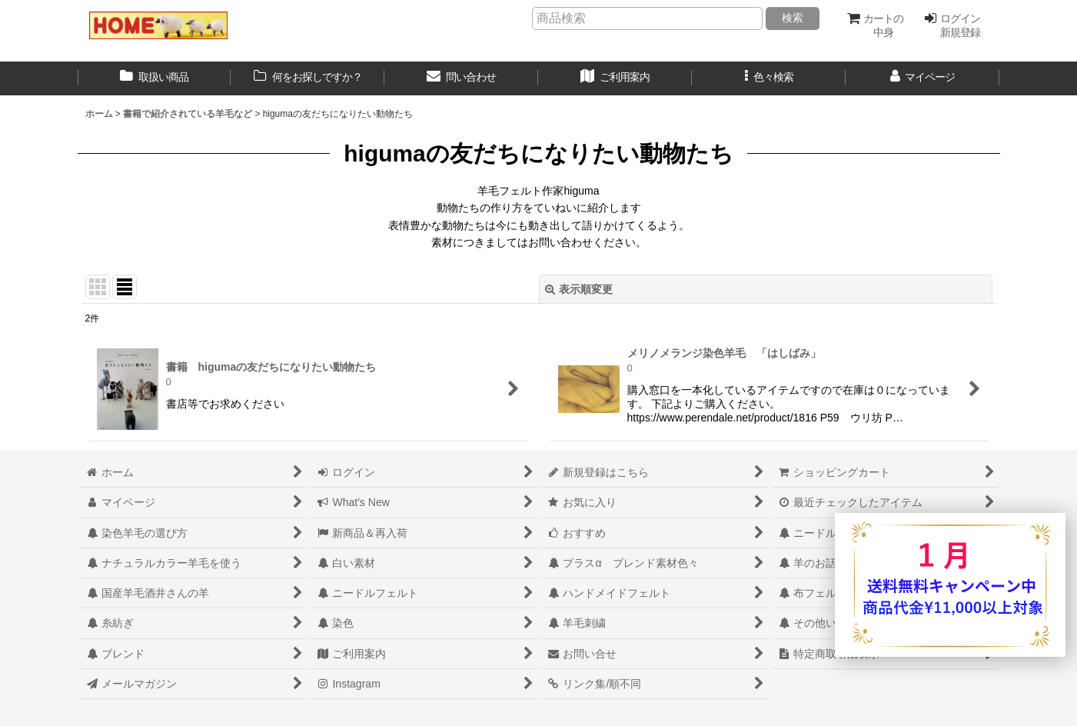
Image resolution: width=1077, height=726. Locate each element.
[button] (769, 78)
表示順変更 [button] (579, 289)
